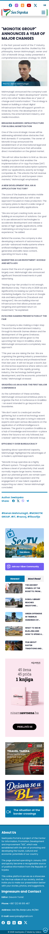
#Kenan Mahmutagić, (15, 513)
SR (44, 5)
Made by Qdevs (34, 932)
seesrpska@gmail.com (21, 916)
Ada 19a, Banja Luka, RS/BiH (24, 909)
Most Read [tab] (34, 578)
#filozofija (33, 516)
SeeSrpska (17, 497)
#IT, (14, 516)
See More (25, 552)
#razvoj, (22, 516)
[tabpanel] (24, 618)
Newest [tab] (14, 578)
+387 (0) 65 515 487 (19, 903)
